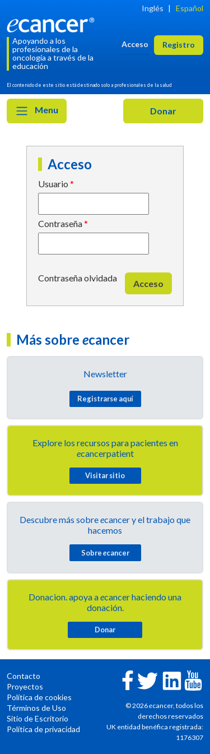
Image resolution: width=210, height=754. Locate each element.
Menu (36, 111)
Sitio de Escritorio (37, 718)
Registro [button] (178, 44)
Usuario (53, 183)
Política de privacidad (43, 729)
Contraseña (60, 223)
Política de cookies (39, 697)
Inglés (153, 8)
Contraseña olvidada (77, 277)
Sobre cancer (105, 552)
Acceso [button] (135, 44)
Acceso (148, 283)
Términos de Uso (36, 708)
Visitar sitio (105, 475)
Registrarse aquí (105, 398)
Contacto (23, 676)
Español (189, 8)
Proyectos (25, 686)
